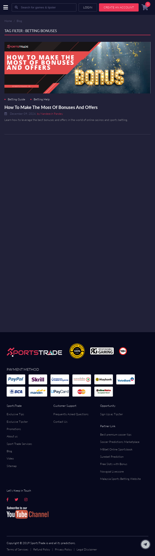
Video (10, 458)
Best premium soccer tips (116, 434)
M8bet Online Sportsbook (116, 449)
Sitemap (12, 466)
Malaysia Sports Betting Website (120, 478)
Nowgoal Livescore (112, 471)
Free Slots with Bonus (113, 464)
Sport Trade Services (19, 444)
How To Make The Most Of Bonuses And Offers (51, 107)
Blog (19, 21)
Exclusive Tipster (17, 421)
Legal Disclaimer (87, 549)
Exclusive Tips (15, 414)
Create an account (119, 7)
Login (87, 7)
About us (12, 436)
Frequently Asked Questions (71, 414)
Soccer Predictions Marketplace (120, 442)
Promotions (14, 429)
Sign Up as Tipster (111, 414)
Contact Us (60, 421)
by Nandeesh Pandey (50, 113)
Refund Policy (41, 549)
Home (8, 21)
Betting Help (42, 99)
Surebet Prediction (112, 456)
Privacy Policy (63, 549)
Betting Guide (16, 99)
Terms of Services (17, 549)
